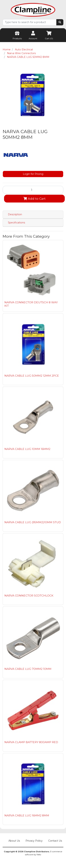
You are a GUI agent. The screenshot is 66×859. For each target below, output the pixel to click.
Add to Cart (34, 198)
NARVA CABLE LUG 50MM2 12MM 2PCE (31, 375)
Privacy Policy (34, 840)
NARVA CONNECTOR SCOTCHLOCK (28, 595)
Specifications (16, 222)
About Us (14, 840)
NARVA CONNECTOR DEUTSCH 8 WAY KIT (31, 304)
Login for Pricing (33, 174)
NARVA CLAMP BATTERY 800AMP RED (31, 742)
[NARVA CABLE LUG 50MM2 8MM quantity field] (33, 190)
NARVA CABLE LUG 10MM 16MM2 (27, 449)
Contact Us (55, 840)
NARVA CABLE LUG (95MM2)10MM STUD (32, 522)
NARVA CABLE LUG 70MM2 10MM (27, 669)
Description (15, 214)
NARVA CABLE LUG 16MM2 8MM (26, 815)
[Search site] (59, 22)
